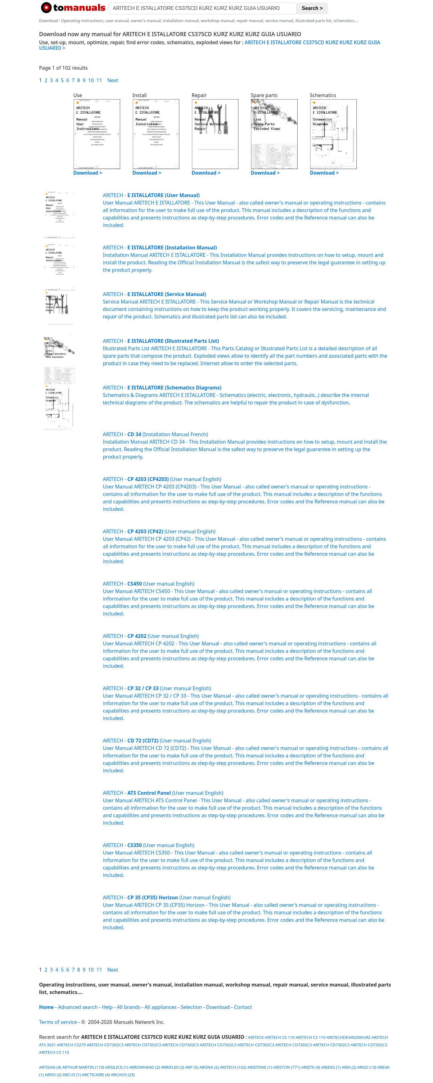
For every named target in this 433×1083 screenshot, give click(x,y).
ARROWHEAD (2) (144, 1067)
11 (99, 80)
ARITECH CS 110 (280, 1037)
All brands (128, 1007)
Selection (191, 1007)
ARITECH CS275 (71, 1045)
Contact (243, 1007)
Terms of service (58, 1022)
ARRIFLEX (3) (172, 1067)
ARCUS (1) (72, 1074)
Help (107, 1007)
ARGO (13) (366, 1067)
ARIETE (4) (310, 1067)
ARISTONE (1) (259, 1067)
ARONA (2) (209, 1067)
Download (218, 1007)
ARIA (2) (348, 1067)
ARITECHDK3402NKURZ (348, 1037)
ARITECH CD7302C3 (105, 1045)
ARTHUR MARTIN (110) (83, 1067)
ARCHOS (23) (122, 1074)
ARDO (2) (53, 1074)
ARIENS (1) (331, 1067)
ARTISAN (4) (50, 1067)
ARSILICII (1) (116, 1067)
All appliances (160, 1007)
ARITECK (255, 1037)
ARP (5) (191, 1067)
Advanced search (77, 1007)
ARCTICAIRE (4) (96, 1074)
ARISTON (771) (286, 1067)
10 (91, 80)
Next (112, 80)
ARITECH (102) (233, 1067)
